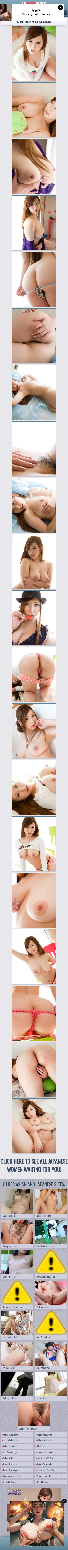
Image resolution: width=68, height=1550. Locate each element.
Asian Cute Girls (10, 1446)
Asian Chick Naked (45, 1440)
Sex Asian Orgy (9, 1452)
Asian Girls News (10, 1434)
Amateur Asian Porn (11, 1476)
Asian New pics (9, 1464)
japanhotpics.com (44, 1452)
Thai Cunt (41, 1446)
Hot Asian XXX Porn (45, 1458)
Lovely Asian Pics (10, 1440)
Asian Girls (7, 1458)
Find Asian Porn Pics (45, 1470)
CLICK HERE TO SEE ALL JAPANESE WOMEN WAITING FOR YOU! (34, 1165)
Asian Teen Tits (43, 1476)
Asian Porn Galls (44, 1464)
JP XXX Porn (42, 1482)
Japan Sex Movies (10, 1470)
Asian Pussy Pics (44, 1434)
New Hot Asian (9, 1482)
